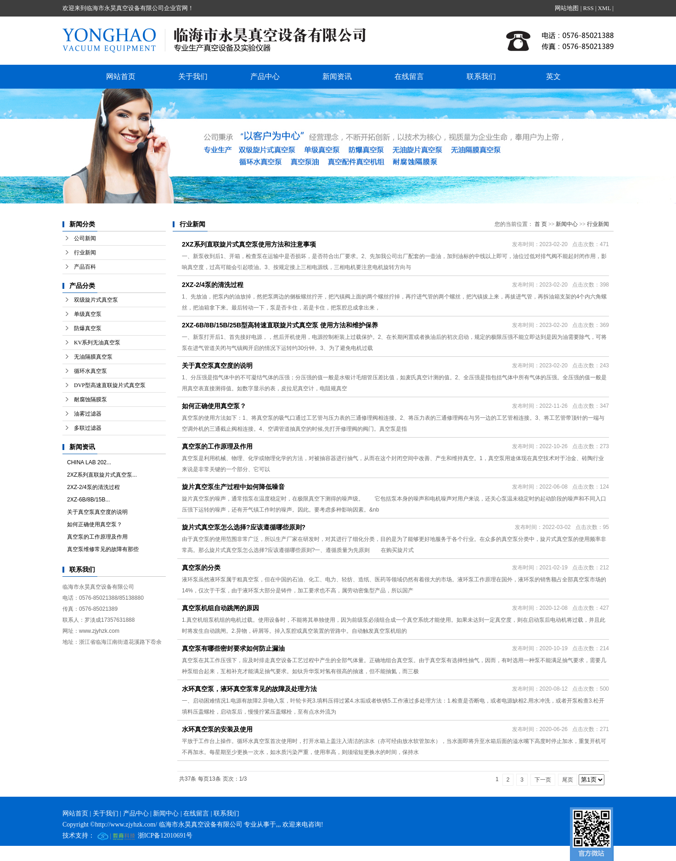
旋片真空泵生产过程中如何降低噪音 (233, 486)
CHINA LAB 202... (89, 462)
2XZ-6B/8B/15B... (88, 499)
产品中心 (265, 76)
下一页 (543, 780)
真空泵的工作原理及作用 (97, 537)
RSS (588, 8)
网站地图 (567, 8)
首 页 (541, 224)
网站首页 (120, 76)
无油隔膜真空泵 (93, 357)
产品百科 (85, 267)
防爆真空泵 (87, 328)
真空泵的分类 (201, 567)
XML (604, 8)
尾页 (567, 780)
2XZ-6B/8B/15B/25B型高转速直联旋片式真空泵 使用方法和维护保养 (280, 325)
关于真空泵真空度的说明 (97, 512)
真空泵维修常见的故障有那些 (103, 549)
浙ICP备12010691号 (165, 835)
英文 (553, 76)
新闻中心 (567, 224)
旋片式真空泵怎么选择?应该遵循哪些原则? (243, 527)
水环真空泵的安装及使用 (217, 729)
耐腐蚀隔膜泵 (90, 399)
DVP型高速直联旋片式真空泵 (110, 385)
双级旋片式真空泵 (96, 300)
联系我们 (481, 76)
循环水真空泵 (90, 371)
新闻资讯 (337, 76)
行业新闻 (85, 252)
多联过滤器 (87, 428)
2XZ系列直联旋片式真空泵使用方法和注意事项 (249, 244)
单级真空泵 (87, 314)
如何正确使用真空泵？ (94, 524)
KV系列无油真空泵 (97, 342)
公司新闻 (85, 238)
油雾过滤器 (87, 414)
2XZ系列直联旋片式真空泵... (102, 475)
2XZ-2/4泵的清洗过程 (93, 487)
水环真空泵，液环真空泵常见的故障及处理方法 (249, 688)
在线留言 (409, 76)
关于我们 (193, 76)
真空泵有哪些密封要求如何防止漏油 (233, 648)
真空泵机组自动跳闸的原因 (220, 608)
